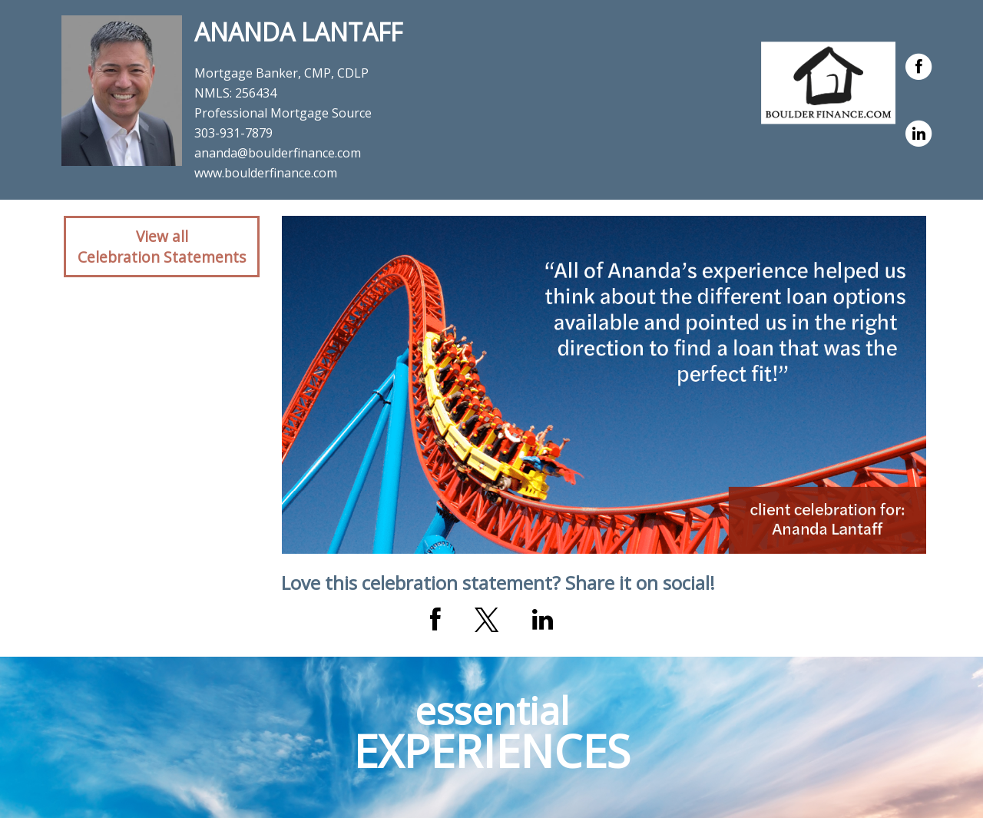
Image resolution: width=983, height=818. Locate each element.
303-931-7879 (233, 132)
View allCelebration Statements (162, 246)
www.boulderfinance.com (265, 172)
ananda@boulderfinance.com (277, 152)
